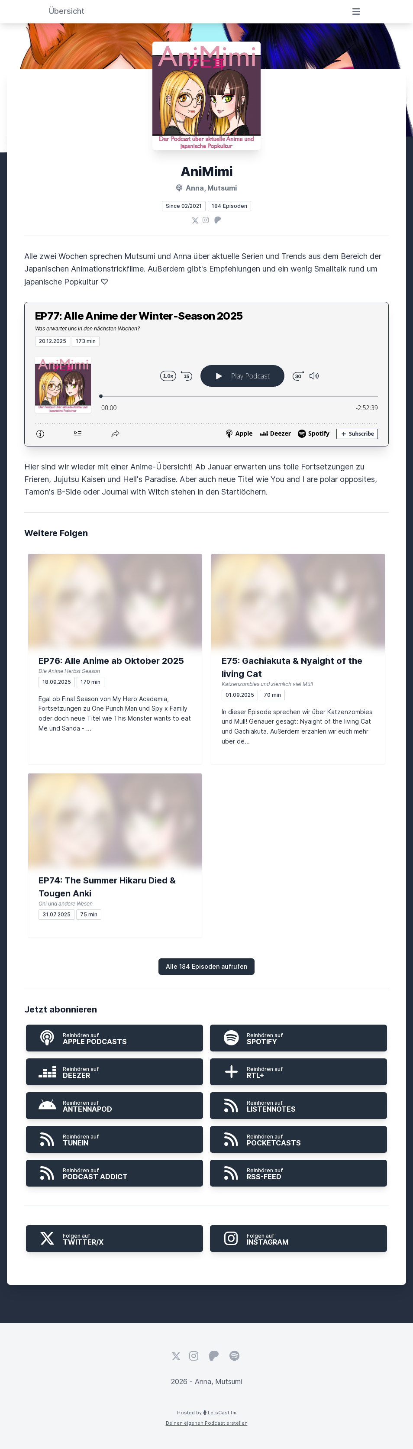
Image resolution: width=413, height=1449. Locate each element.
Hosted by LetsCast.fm (206, 1413)
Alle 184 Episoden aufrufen (206, 966)
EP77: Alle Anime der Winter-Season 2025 (139, 316)
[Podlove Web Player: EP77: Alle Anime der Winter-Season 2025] (206, 396)
